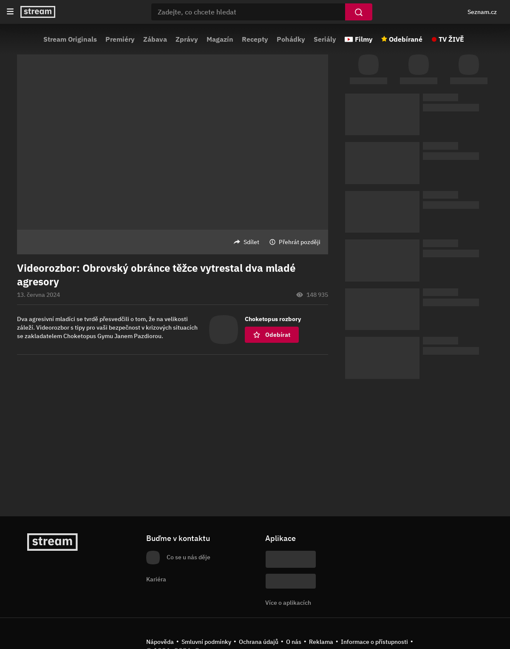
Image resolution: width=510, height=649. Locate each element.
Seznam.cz (482, 12)
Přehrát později (299, 242)
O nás (293, 642)
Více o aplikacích (288, 602)
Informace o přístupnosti (374, 642)
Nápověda (160, 642)
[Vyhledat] (358, 11)
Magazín (220, 39)
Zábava (155, 39)
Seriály (325, 39)
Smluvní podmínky (206, 642)
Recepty (255, 39)
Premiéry (120, 39)
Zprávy (187, 39)
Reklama (321, 642)
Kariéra (156, 579)
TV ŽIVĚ (451, 39)
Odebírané (405, 39)
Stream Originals (70, 39)
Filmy (364, 39)
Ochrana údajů (258, 642)
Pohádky (291, 39)
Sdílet (251, 242)
